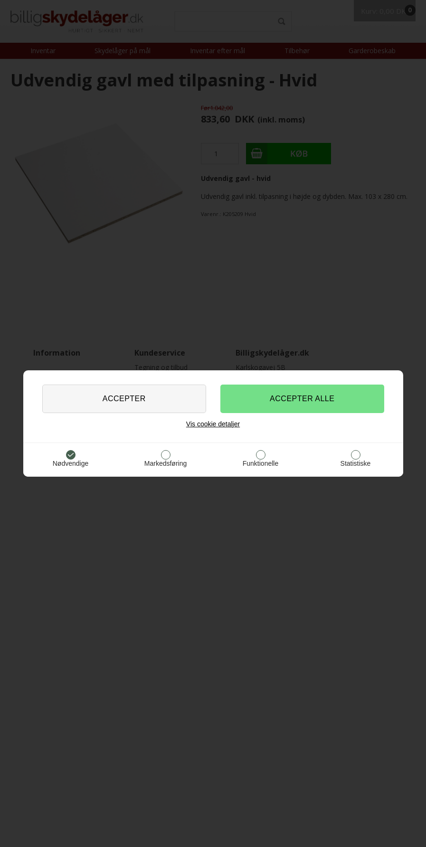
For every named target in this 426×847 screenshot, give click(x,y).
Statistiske (356, 463)
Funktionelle (261, 463)
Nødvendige (71, 463)
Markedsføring (165, 463)
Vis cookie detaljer (213, 424)
